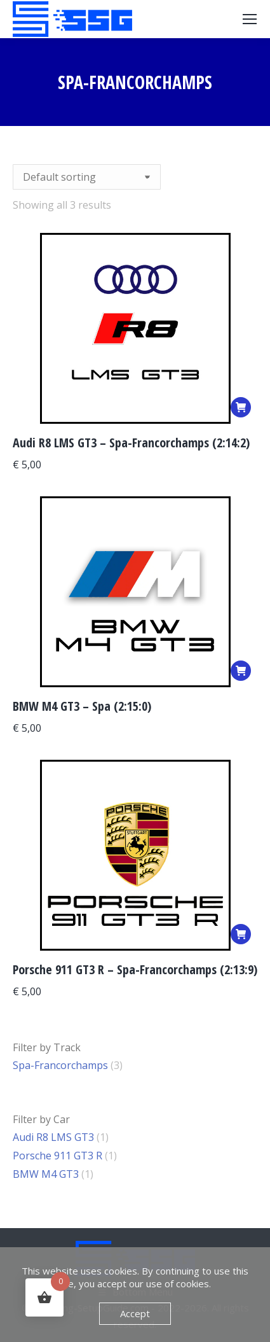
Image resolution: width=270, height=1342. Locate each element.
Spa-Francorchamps (60, 1065)
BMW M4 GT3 (46, 1174)
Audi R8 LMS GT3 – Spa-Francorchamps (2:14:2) (131, 442)
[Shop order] (87, 177)
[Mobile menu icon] (249, 19)
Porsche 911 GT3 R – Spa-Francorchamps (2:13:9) (135, 969)
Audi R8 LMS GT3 (53, 1137)
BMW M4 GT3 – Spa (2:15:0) (82, 706)
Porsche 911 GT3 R (57, 1156)
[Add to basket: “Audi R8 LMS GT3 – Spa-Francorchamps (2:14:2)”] (241, 407)
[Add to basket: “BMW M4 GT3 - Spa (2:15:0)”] (241, 671)
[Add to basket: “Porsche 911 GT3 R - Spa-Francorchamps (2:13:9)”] (241, 934)
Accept (135, 1313)
